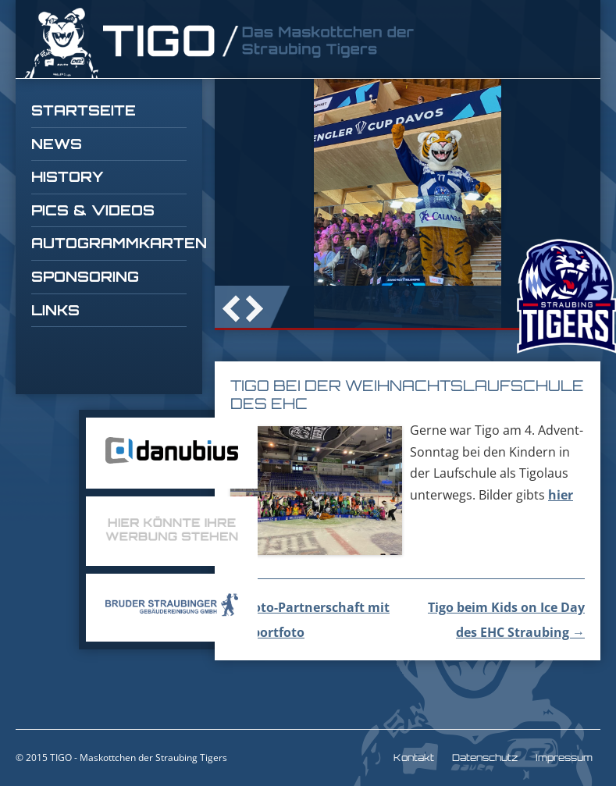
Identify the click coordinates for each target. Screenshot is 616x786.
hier (560, 494)
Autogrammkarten (109, 242)
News (56, 143)
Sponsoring (85, 276)
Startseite (83, 110)
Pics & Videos (93, 210)
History (67, 176)
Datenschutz (485, 757)
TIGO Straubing (218, 43)
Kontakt (413, 757)
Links (55, 309)
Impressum (564, 757)
